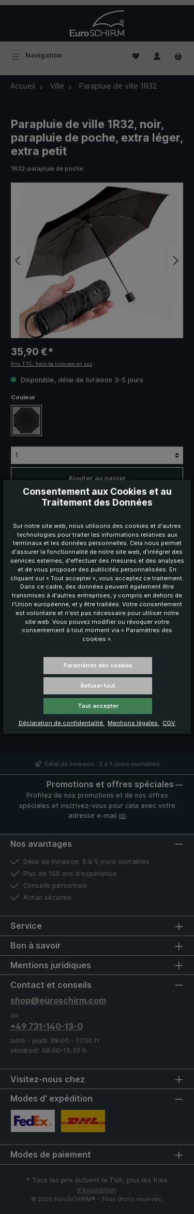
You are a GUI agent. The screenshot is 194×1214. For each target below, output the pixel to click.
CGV (168, 723)
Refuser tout (98, 685)
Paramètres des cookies (98, 665)
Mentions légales (133, 723)
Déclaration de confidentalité (62, 723)
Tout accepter (98, 705)
